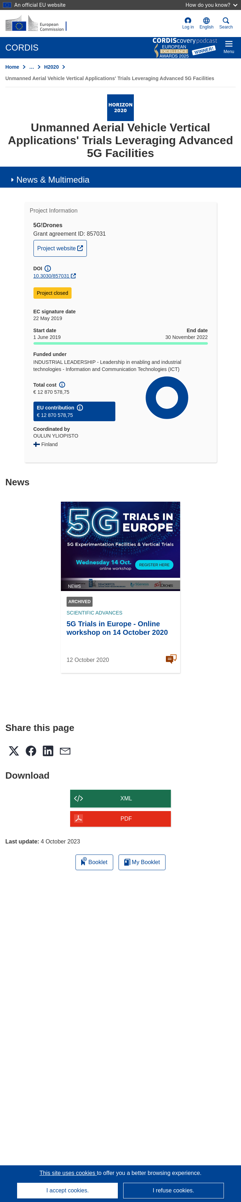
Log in (188, 23)
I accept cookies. (67, 1190)
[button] (206, 23)
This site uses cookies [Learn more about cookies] (68, 1173)
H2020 (51, 67)
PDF (126, 819)
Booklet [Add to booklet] (94, 861)
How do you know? (211, 5)
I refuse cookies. (173, 1190)
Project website (62, 247)
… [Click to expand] (31, 67)
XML (126, 798)
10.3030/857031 (51, 276)
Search (226, 23)
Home (12, 67)
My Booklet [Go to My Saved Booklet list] (142, 862)
